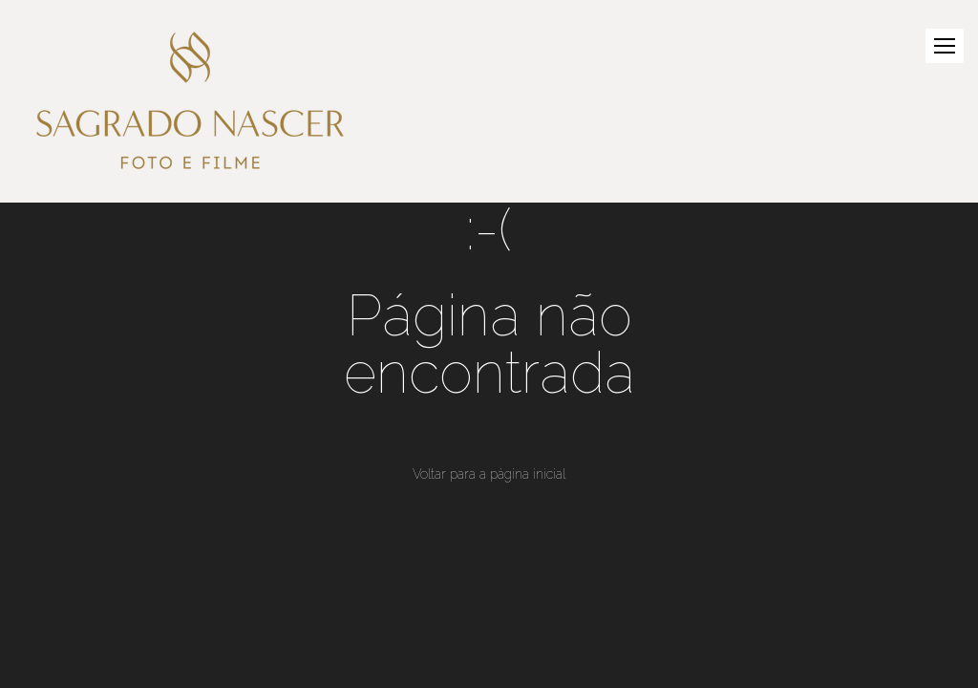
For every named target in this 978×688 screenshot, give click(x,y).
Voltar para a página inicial (489, 474)
